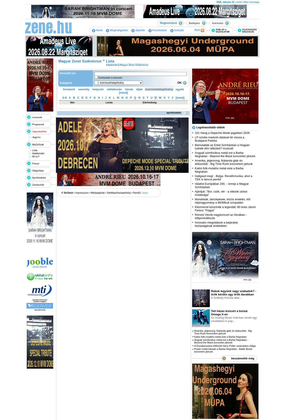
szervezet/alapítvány (159, 89)
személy (84, 89)
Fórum (35, 163)
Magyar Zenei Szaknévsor (80, 61)
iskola (129, 89)
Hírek (97, 30)
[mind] (123, 92)
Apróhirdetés (39, 177)
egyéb (180, 89)
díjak (139, 89)
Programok (38, 124)
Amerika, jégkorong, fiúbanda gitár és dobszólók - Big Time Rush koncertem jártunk (224, 162)
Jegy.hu (36, 137)
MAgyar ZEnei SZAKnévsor (134, 65)
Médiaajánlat (98, 192)
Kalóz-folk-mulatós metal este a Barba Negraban (220, 336)
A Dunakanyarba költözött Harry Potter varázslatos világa (225, 346)
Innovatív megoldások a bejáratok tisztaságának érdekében (216, 224)
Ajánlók (138, 30)
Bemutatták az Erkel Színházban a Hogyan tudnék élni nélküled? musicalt (222, 146)
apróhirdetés (176, 112)
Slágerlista (38, 170)
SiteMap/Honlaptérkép (119, 192)
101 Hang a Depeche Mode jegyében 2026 (222, 133)
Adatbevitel (38, 153)
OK (182, 82)
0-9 (65, 97)
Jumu (145, 192)
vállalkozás (114, 89)
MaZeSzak (38, 144)
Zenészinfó (38, 184)
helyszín (98, 89)
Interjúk (177, 30)
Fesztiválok (157, 30)
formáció (69, 89)
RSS (199, 30)
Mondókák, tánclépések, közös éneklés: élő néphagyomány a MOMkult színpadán (222, 201)
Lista (34, 150)
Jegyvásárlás (39, 131)
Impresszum (82, 192)
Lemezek (37, 117)
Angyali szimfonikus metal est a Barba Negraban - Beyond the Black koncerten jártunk (225, 154)
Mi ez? (35, 156)
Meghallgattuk (117, 30)
